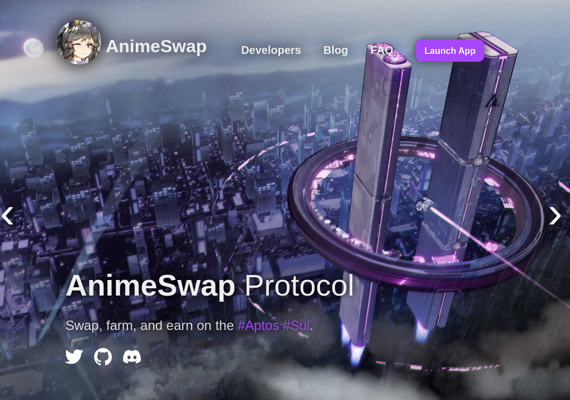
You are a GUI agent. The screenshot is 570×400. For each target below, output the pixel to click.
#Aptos (258, 325)
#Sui (296, 325)
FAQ (381, 50)
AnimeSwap (132, 46)
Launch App (450, 51)
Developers (271, 50)
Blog (335, 50)
